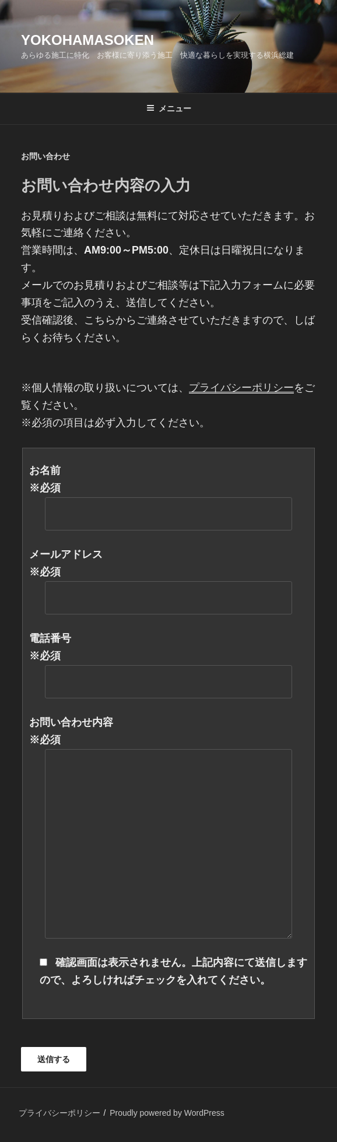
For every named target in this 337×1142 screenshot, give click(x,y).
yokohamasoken (87, 40)
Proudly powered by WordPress (167, 1113)
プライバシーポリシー (59, 1113)
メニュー (168, 108)
